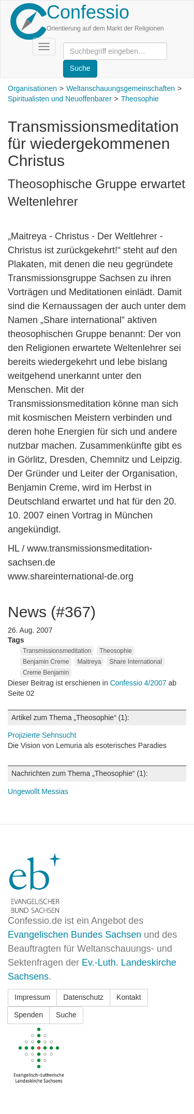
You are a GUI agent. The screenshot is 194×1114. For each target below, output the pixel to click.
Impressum (32, 997)
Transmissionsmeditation (57, 650)
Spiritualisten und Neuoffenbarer (60, 99)
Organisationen (32, 88)
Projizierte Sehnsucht (42, 735)
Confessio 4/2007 (139, 683)
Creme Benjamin (46, 672)
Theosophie (140, 99)
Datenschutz (83, 997)
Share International (135, 661)
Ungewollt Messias (38, 791)
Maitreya (89, 661)
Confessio (88, 12)
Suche (66, 1015)
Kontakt (128, 997)
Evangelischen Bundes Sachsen (74, 934)
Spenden (28, 1015)
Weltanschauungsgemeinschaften (120, 88)
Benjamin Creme (46, 661)
